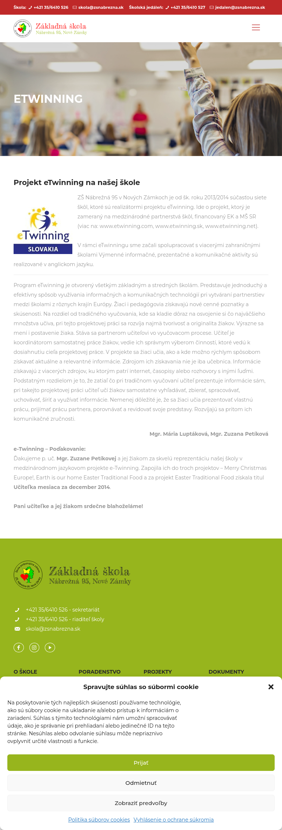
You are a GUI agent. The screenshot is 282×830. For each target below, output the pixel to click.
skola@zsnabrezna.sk (100, 7)
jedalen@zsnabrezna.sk (240, 7)
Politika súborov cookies (99, 819)
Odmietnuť (141, 782)
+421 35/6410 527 (188, 7)
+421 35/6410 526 (51, 7)
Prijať (141, 762)
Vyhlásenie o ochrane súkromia (174, 819)
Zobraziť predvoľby (141, 803)
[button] (271, 687)
